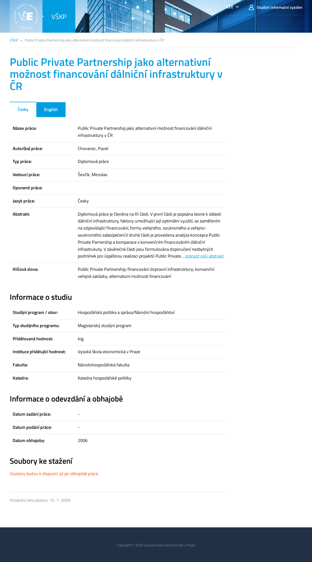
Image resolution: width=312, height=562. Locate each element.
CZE (230, 6)
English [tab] (51, 109)
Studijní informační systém (275, 7)
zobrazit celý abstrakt (204, 256)
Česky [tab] (23, 109)
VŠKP (59, 16)
